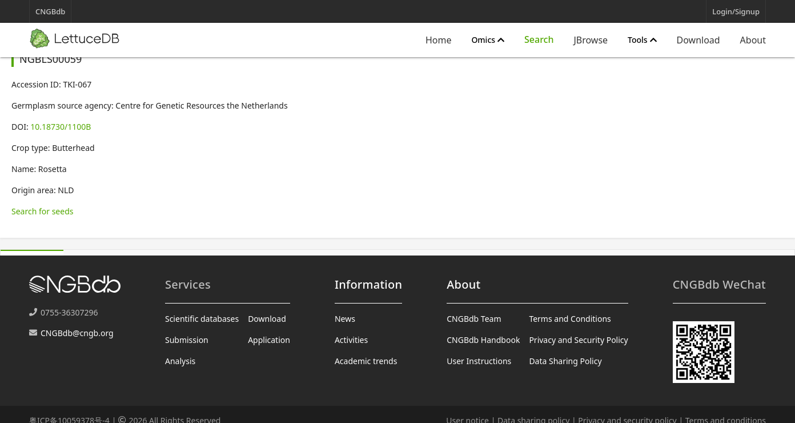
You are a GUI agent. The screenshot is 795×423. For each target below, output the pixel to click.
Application (269, 339)
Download (698, 40)
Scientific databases (202, 318)
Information (368, 284)
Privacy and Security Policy (578, 339)
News (345, 318)
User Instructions (479, 361)
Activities (351, 339)
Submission (186, 339)
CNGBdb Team (474, 318)
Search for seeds (42, 211)
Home (438, 40)
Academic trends (366, 361)
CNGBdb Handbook (483, 339)
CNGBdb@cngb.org (77, 333)
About (753, 40)
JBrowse (590, 40)
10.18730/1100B (60, 126)
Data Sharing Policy (565, 361)
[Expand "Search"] (538, 39)
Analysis (180, 361)
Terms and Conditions (570, 318)
